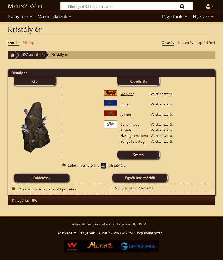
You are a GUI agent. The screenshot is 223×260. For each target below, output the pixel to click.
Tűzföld (126, 130)
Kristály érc (116, 165)
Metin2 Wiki (25, 6)
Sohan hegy (130, 124)
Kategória (20, 200)
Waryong (128, 93)
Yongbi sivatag (132, 141)
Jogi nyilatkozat (149, 232)
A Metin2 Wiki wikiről (116, 232)
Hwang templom (134, 135)
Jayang (126, 114)
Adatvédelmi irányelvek (76, 232)
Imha (124, 104)
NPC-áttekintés (33, 54)
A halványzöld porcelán (57, 189)
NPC (34, 200)
